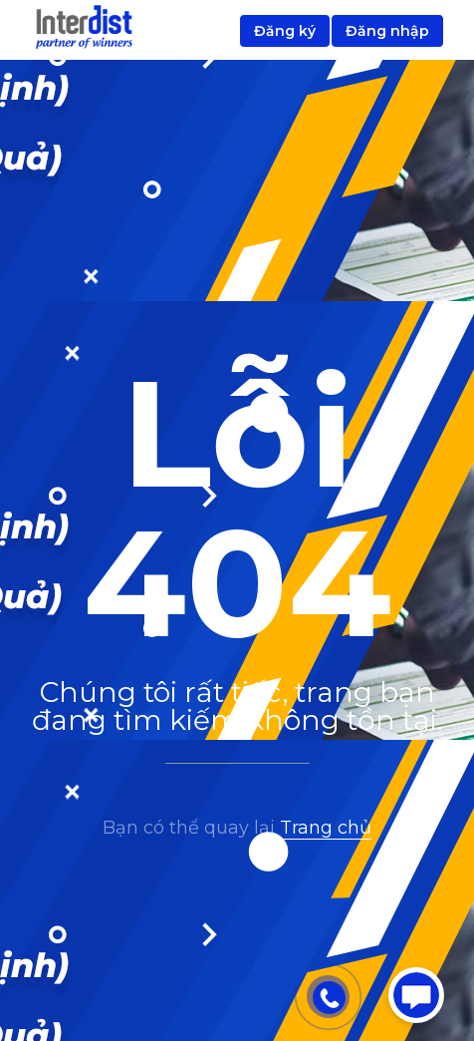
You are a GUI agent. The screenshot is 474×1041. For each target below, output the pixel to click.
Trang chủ (325, 828)
